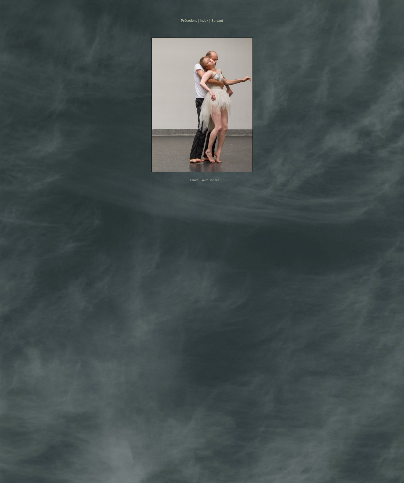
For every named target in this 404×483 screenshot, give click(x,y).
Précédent (189, 21)
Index (204, 21)
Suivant (217, 21)
